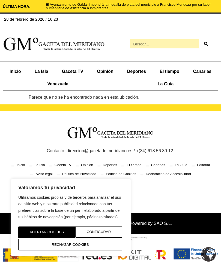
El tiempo (169, 71)
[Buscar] (206, 43)
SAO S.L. (163, 223)
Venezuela (57, 84)
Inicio (15, 71)
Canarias (202, 71)
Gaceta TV (72, 71)
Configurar (40, 233)
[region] (71, 219)
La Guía (166, 84)
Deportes (136, 71)
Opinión (105, 71)
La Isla (41, 71)
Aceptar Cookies (71, 245)
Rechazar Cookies (93, 233)
